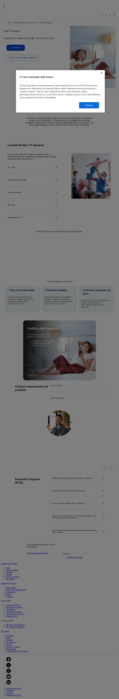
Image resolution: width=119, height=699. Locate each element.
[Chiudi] (101, 73)
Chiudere (89, 105)
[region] (60, 91)
